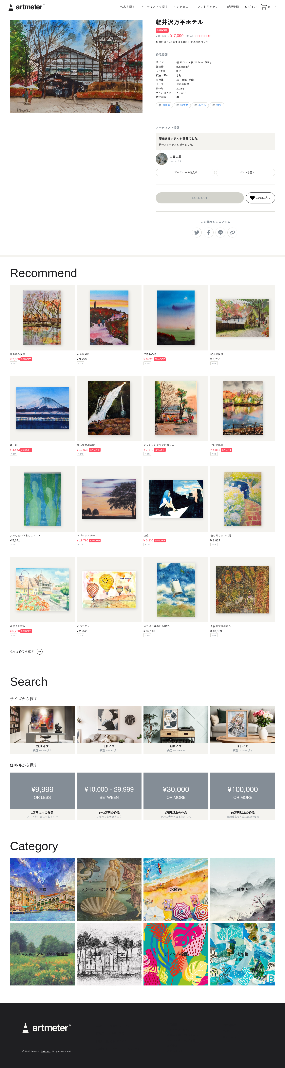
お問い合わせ (174, 1051)
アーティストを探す (154, 7)
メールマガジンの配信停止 (182, 1040)
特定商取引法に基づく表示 (182, 1035)
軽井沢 (182, 105)
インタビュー (182, 7)
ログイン (251, 7)
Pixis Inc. (45, 1051)
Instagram (229, 1025)
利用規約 (172, 1024)
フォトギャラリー (209, 7)
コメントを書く (245, 172)
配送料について (199, 42)
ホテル (200, 105)
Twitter (227, 1031)
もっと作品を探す (26, 652)
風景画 (164, 105)
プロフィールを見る (185, 172)
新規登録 (233, 7)
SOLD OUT (199, 197)
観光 (216, 105)
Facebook (229, 1037)
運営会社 (172, 1045)
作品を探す (127, 7)
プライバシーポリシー (180, 1029)
